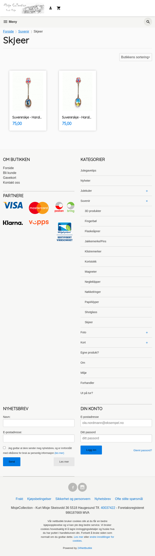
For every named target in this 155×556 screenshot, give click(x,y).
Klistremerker (93, 251)
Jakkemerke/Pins (95, 241)
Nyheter (85, 180)
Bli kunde (9, 173)
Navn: (6, 416)
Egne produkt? (90, 352)
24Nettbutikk (85, 548)
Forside (8, 31)
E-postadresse (90, 416)
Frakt (19, 499)
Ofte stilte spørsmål (129, 499)
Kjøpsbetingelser (39, 499)
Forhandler (87, 382)
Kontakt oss (11, 182)
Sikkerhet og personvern (73, 499)
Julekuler (86, 190)
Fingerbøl (91, 221)
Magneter (91, 271)
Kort (83, 342)
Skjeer (89, 322)
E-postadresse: (12, 432)
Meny (10, 21)
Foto (83, 332)
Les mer (64, 461)
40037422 (108, 507)
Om (83, 362)
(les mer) (59, 453)
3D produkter (93, 211)
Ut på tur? (87, 393)
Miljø (84, 372)
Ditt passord (88, 432)
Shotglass (91, 312)
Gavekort (9, 177)
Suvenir (85, 200)
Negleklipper (93, 281)
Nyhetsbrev (102, 499)
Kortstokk (90, 261)
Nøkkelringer (93, 291)
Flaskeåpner (92, 231)
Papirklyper (92, 302)
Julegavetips (88, 170)
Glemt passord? (142, 450)
